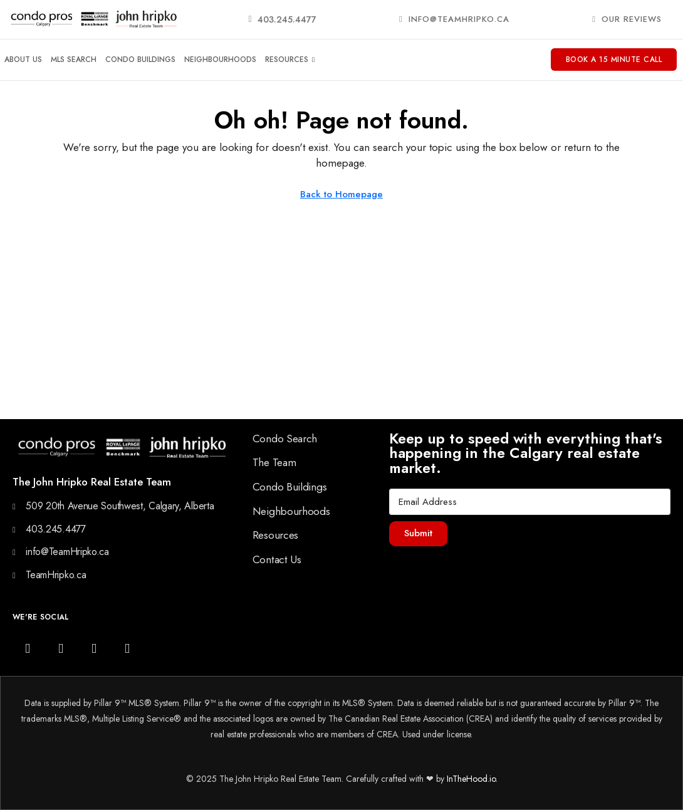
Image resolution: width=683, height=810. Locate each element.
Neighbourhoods (220, 59)
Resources (290, 60)
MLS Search (73, 59)
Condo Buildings (140, 59)
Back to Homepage (341, 194)
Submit (418, 533)
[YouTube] (94, 648)
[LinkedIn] (127, 648)
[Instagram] (27, 648)
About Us (23, 59)
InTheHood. (468, 778)
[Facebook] (61, 648)
